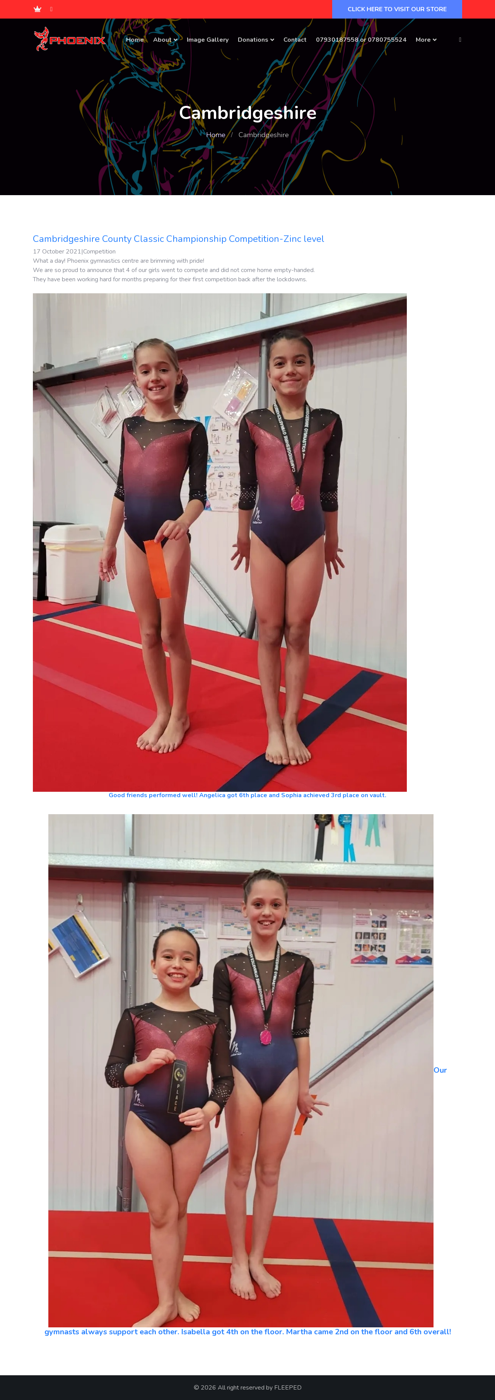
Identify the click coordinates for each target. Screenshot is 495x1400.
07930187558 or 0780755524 (361, 40)
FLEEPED (288, 1387)
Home (135, 40)
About (162, 40)
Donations (253, 40)
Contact (295, 40)
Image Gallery (208, 40)
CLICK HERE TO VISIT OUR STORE (397, 9)
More (423, 40)
